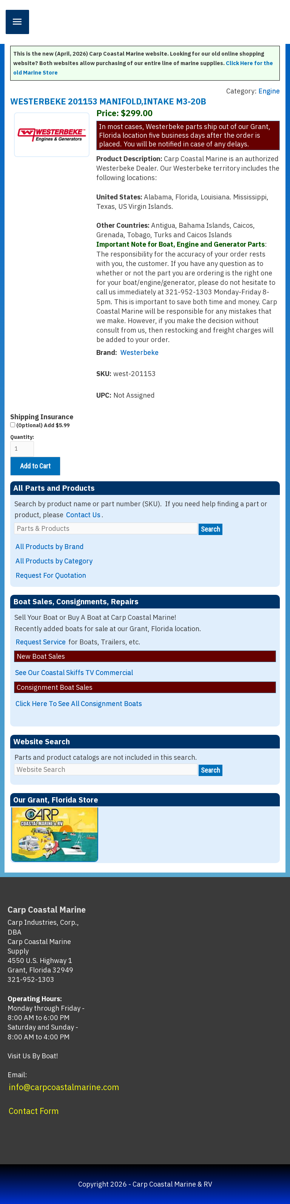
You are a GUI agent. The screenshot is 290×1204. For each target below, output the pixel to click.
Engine (269, 91)
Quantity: (22, 445)
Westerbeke (139, 352)
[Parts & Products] (105, 528)
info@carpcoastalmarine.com (64, 1087)
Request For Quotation (50, 575)
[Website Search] (105, 769)
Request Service (40, 642)
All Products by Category (54, 561)
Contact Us (83, 514)
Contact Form (34, 1111)
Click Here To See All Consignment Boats (78, 703)
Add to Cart (35, 466)
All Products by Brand (49, 546)
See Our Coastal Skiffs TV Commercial (74, 672)
